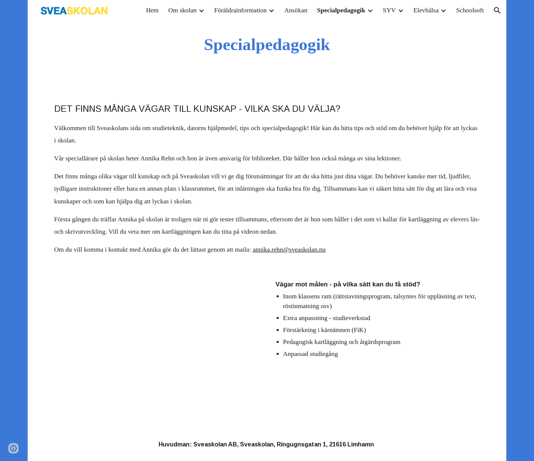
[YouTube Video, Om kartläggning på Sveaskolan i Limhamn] (156, 335)
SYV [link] (389, 10)
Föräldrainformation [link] (240, 10)
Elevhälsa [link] (426, 10)
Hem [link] (152, 10)
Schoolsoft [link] (470, 10)
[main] (267, 44)
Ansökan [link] (295, 10)
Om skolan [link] (182, 10)
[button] (497, 10)
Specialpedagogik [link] (341, 10)
